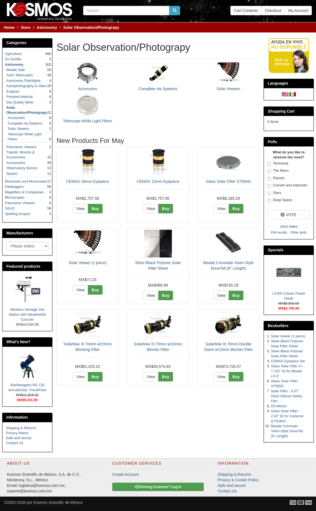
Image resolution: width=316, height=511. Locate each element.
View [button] (80, 208)
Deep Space (279, 200)
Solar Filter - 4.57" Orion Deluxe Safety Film (286, 396)
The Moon (278, 171)
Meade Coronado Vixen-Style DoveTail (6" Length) (287, 431)
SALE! (10, 208)
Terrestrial (277, 163)
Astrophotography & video (26, 86)
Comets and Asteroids (287, 185)
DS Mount (278, 406)
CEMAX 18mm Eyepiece (87, 181)
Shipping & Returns (21, 428)
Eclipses (12, 91)
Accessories (15, 163)
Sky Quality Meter (20, 102)
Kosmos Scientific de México (58, 502)
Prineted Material (19, 97)
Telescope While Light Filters (87, 121)
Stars (274, 193)
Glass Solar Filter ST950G (228, 181)
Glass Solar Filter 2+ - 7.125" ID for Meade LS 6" (288, 371)
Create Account (125, 474)
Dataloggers (14, 187)
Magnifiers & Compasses (24, 192)
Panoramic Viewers (21, 147)
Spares (11, 174)
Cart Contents (246, 10)
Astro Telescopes (19, 75)
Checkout (273, 10)
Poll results (279, 232)
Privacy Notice (17, 433)
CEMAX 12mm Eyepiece (158, 181)
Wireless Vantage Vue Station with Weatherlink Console (27, 315)
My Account (298, 10)
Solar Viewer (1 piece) (87, 262)
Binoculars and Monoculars (26, 181)
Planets (276, 178)
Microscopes (15, 197)
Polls (272, 142)
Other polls (298, 232)
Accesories (87, 89)
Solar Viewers (228, 89)
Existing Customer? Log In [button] (158, 487)
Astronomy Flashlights (23, 81)
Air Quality (13, 59)
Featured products (23, 266)
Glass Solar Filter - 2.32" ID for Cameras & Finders (287, 416)
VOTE (288, 215)
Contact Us (14, 443)
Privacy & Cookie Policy (238, 480)
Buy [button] (95, 208)
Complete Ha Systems (158, 89)
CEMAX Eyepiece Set (288, 361)
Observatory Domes (21, 168)
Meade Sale (15, 70)
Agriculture (13, 54)
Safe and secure (19, 438)
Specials (276, 250)
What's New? (18, 342)
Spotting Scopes (17, 214)
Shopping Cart (281, 111)
